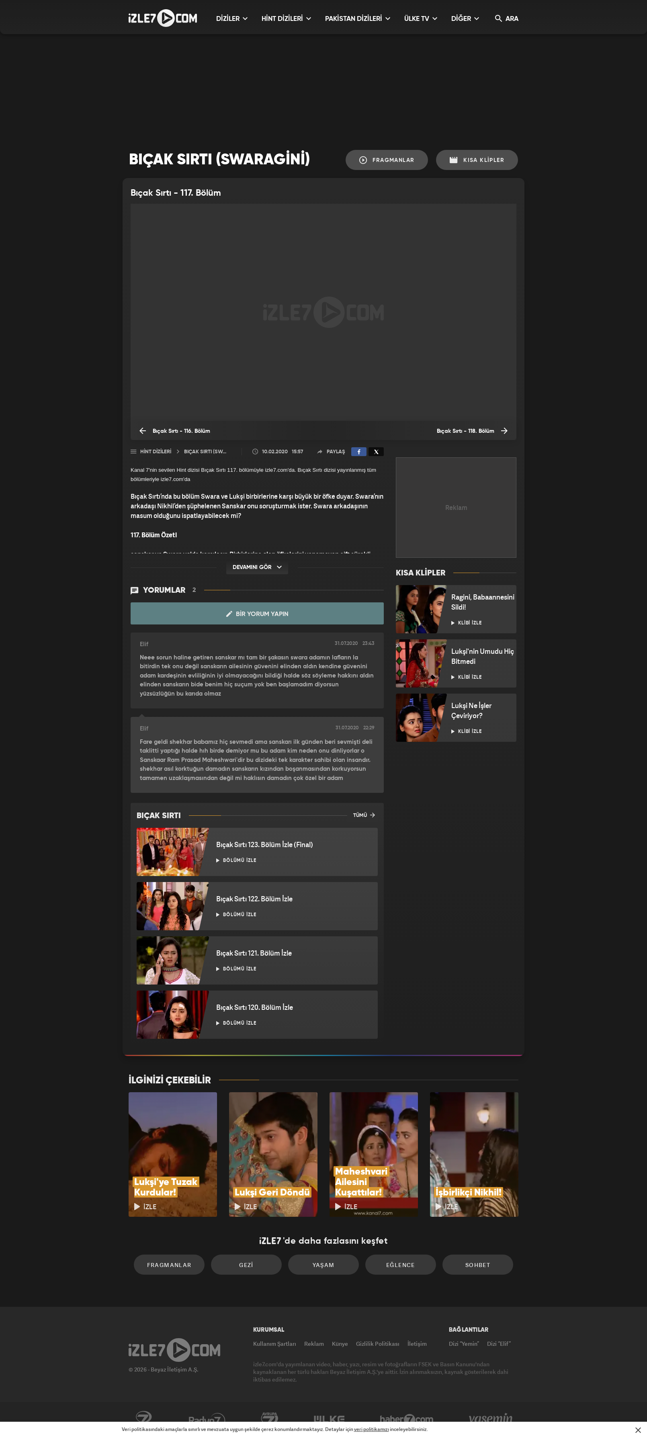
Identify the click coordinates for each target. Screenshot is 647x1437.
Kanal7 (143, 1420)
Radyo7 (207, 1420)
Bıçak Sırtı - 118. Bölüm (472, 431)
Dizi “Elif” (499, 1343)
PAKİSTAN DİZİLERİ (357, 18)
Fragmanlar (387, 160)
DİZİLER (232, 18)
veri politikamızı (371, 1429)
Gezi (246, 1265)
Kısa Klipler (477, 160)
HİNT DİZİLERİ (286, 18)
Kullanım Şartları (274, 1343)
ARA (506, 18)
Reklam (314, 1343)
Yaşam (324, 1265)
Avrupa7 (269, 1420)
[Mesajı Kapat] (638, 1430)
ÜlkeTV (329, 1420)
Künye (340, 1343)
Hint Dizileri (155, 451)
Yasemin (491, 1420)
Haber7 (407, 1420)
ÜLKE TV (420, 18)
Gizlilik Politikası (377, 1343)
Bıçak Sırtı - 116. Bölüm (174, 431)
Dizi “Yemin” (464, 1343)
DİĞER (465, 18)
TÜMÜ (364, 815)
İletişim (417, 1343)
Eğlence (400, 1265)
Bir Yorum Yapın (257, 614)
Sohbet (477, 1265)
